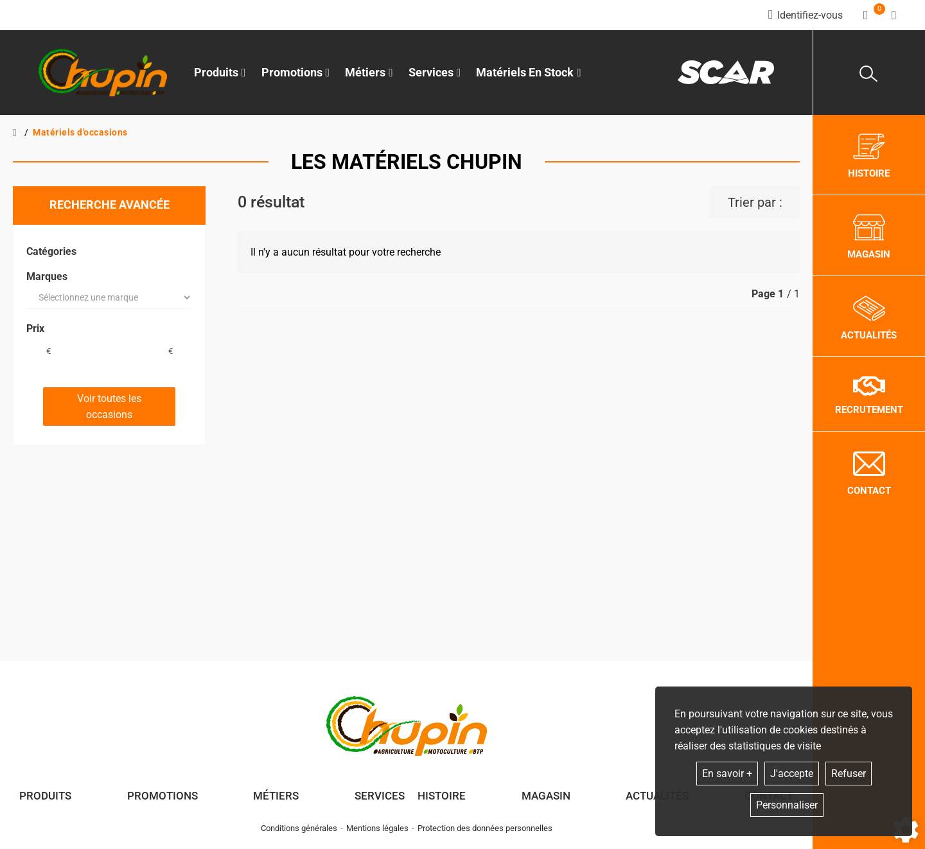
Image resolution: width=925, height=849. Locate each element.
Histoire (442, 795)
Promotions (295, 72)
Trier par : (755, 202)
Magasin (546, 795)
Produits (220, 72)
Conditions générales (299, 828)
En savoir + (727, 773)
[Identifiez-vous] (805, 15)
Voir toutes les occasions (109, 406)
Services (380, 795)
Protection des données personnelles (485, 828)
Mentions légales (377, 828)
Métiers (276, 795)
